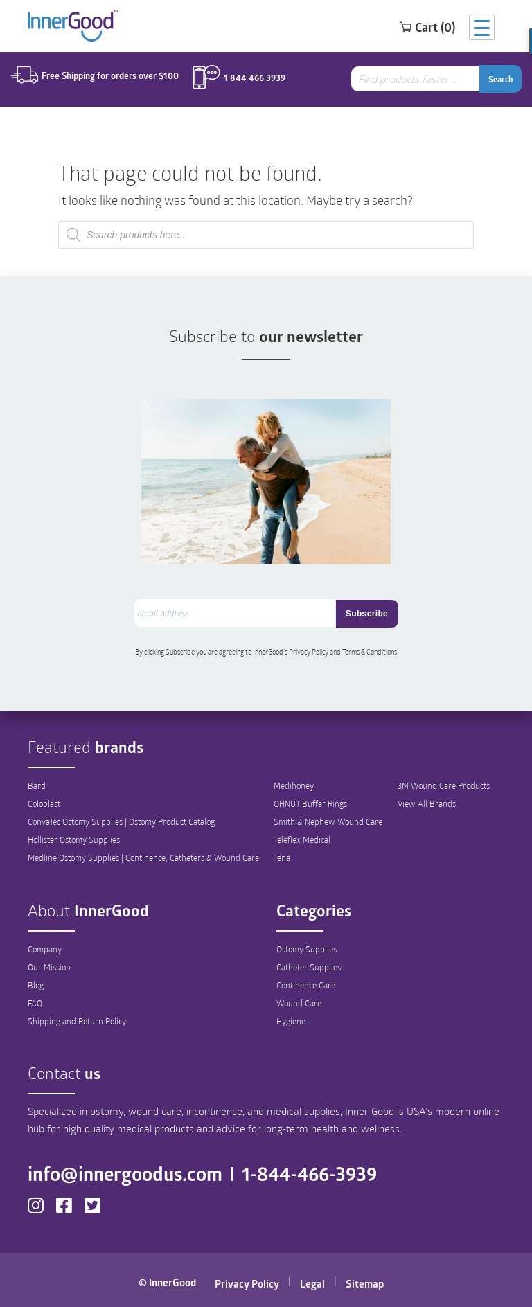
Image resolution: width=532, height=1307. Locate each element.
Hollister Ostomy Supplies (74, 839)
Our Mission (49, 966)
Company (45, 948)
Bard (37, 785)
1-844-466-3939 (309, 1173)
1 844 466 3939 (254, 77)
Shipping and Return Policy (77, 1020)
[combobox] (416, 78)
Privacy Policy (247, 1283)
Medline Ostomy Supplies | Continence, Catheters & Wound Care (143, 857)
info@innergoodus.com (125, 1173)
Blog (36, 984)
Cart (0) (427, 27)
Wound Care (298, 1002)
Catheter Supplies (308, 966)
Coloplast (44, 803)
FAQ (35, 1002)
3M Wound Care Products (444, 785)
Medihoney (294, 785)
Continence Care (305, 984)
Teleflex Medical (302, 839)
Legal (312, 1283)
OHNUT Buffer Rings (310, 803)
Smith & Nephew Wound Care (328, 821)
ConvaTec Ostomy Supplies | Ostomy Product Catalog (121, 821)
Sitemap (365, 1283)
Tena (282, 857)
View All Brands (427, 803)
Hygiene (290, 1020)
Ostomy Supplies (306, 948)
